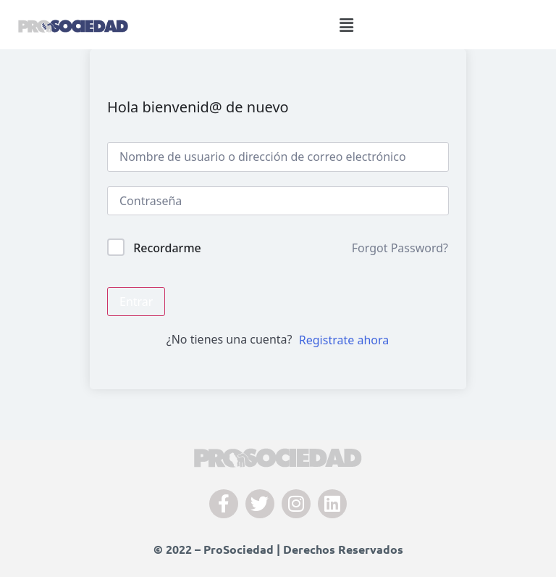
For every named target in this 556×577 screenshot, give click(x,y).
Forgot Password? (400, 248)
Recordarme (167, 248)
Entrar (136, 302)
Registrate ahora (344, 340)
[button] (346, 24)
